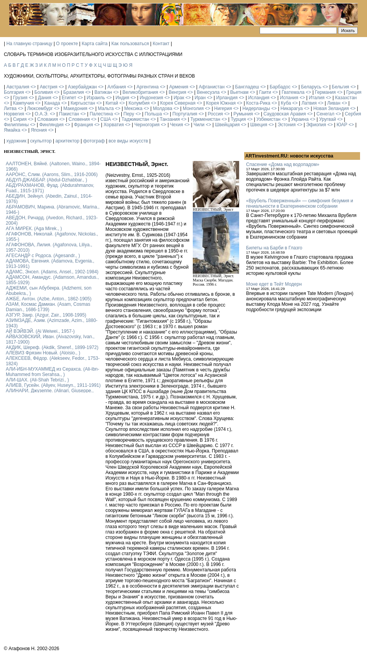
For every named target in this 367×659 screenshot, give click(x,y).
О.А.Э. (42, 114)
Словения (79, 119)
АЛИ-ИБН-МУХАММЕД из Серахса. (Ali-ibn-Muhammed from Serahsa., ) (52, 371)
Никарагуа (291, 108)
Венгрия (177, 92)
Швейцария (227, 124)
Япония (39, 130)
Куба (286, 103)
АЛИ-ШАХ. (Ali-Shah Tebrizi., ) (37, 380)
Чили (199, 124)
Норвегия (14, 114)
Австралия (17, 87)
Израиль (96, 97)
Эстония (287, 124)
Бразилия (73, 92)
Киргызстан (83, 103)
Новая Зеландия (331, 108)
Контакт (161, 43)
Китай (111, 103)
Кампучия (23, 103)
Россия (215, 114)
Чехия (176, 124)
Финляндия (51, 124)
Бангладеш (247, 87)
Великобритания (140, 92)
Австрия (49, 87)
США (105, 119)
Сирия (20, 119)
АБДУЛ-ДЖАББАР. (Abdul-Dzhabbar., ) (46, 180)
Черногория (147, 124)
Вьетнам (239, 92)
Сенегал (325, 114)
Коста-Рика (258, 103)
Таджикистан (135, 119)
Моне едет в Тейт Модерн (274, 284)
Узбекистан (268, 119)
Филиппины (16, 124)
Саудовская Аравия (284, 114)
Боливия (43, 92)
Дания (44, 97)
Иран (200, 97)
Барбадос (280, 87)
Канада (52, 103)
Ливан (333, 103)
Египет (69, 97)
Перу (129, 114)
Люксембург (40, 108)
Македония (75, 108)
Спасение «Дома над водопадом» (282, 164)
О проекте (67, 43)
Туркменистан (205, 119)
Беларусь (311, 87)
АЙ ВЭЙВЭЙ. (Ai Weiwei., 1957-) (40, 331)
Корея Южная (221, 103)
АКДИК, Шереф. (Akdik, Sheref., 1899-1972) (52, 347)
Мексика (133, 108)
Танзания (170, 119)
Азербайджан (82, 87)
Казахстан (346, 97)
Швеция (258, 124)
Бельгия (340, 87)
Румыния (243, 114)
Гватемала (293, 92)
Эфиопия (316, 124)
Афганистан (211, 87)
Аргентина (147, 87)
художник (16, 141)
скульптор (41, 141)
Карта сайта (95, 43)
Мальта (106, 108)
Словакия (47, 119)
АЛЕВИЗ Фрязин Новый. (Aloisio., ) (43, 353)
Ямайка (12, 130)
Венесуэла (208, 92)
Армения (178, 87)
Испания (289, 97)
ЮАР (341, 124)
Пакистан (69, 114)
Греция (353, 92)
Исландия (258, 97)
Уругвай (327, 119)
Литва (10, 108)
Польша (153, 114)
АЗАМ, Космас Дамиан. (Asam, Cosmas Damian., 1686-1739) (48, 307)
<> (33, 87)
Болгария (14, 92)
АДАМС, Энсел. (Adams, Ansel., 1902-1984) (52, 271)
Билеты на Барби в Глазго (274, 248)
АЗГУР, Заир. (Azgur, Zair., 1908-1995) (46, 315)
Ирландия (227, 97)
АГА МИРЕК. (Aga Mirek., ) (34, 228)
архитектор (67, 141)
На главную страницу (29, 43)
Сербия (353, 114)
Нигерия (223, 108)
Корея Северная (177, 103)
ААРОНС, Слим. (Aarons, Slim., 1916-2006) (52, 174)
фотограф (94, 141)
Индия (122, 97)
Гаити (265, 92)
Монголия (193, 108)
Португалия (184, 114)
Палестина (101, 114)
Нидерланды (256, 108)
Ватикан (103, 92)
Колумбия (139, 103)
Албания (116, 87)
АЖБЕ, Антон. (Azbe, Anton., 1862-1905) (49, 299)
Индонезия (151, 97)
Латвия (308, 103)
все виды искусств (128, 141)
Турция (238, 119)
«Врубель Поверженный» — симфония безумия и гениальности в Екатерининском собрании (299, 203)
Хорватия (114, 124)
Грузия (20, 97)
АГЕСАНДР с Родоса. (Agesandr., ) (43, 255)
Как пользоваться (130, 43)
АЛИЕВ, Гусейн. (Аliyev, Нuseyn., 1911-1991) (53, 385)
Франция (83, 124)
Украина (300, 119)
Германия (325, 92)
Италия (317, 97)
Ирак (178, 97)
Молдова (162, 108)
